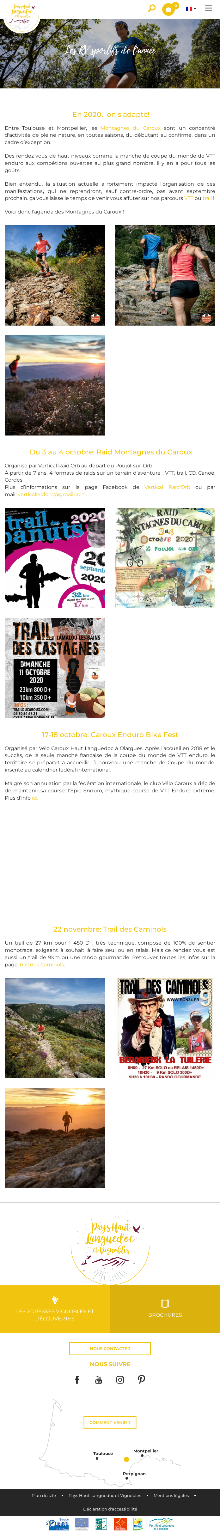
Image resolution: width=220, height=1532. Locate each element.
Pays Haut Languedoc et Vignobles (105, 1495)
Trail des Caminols (41, 965)
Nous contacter (110, 1348)
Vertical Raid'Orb (167, 487)
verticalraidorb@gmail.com (52, 494)
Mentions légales (171, 1495)
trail (208, 198)
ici (34, 798)
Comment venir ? (110, 1422)
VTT (189, 198)
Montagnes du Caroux (131, 128)
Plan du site (44, 1495)
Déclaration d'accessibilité (110, 1509)
